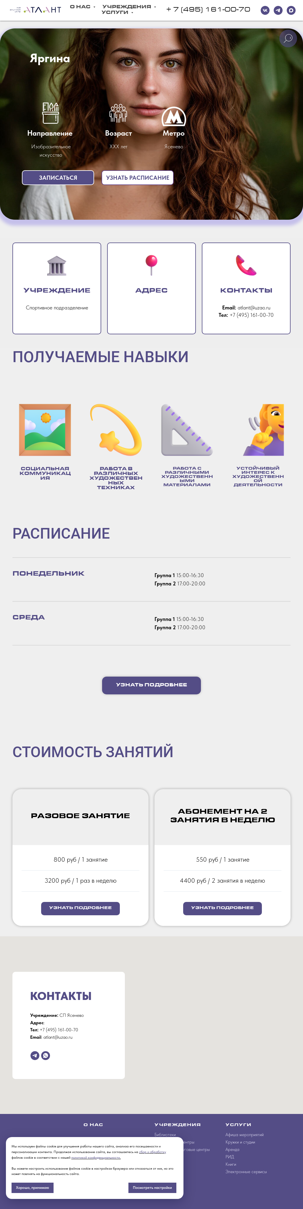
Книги (230, 1164)
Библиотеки (165, 1134)
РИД (229, 1157)
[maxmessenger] (291, 10)
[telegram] (278, 10)
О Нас (81, 7)
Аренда (232, 1149)
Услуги (115, 13)
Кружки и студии (240, 1142)
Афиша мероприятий (244, 1134)
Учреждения (127, 7)
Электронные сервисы (246, 1171)
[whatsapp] (45, 1055)
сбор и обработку (152, 1152)
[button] (58, 177)
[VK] (265, 10)
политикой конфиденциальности (95, 1157)
